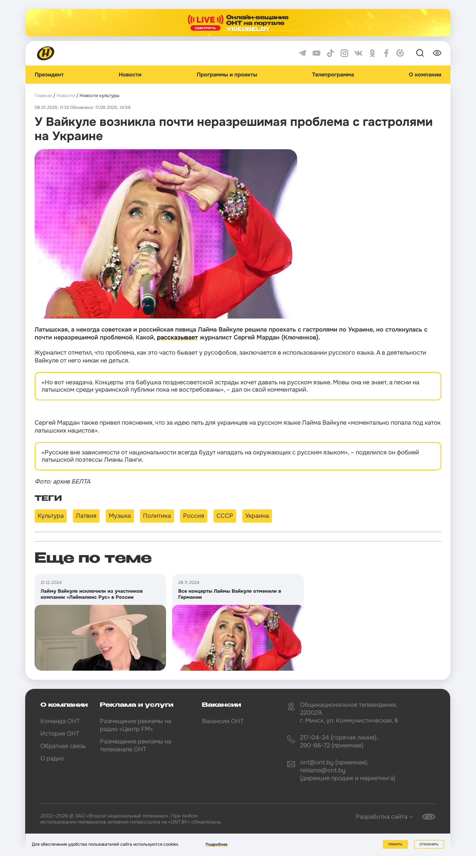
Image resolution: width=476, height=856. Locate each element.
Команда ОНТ (60, 721)
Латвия (86, 516)
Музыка (120, 516)
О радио (52, 758)
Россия (193, 516)
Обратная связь (63, 746)
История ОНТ (59, 733)
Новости (130, 75)
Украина (257, 516)
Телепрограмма (333, 75)
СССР (224, 516)
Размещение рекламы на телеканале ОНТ (135, 745)
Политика (157, 516)
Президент (49, 75)
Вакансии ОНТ (222, 721)
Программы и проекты (227, 75)
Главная (43, 96)
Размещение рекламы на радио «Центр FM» (135, 725)
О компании (425, 75)
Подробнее (216, 844)
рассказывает (177, 337)
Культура (51, 516)
